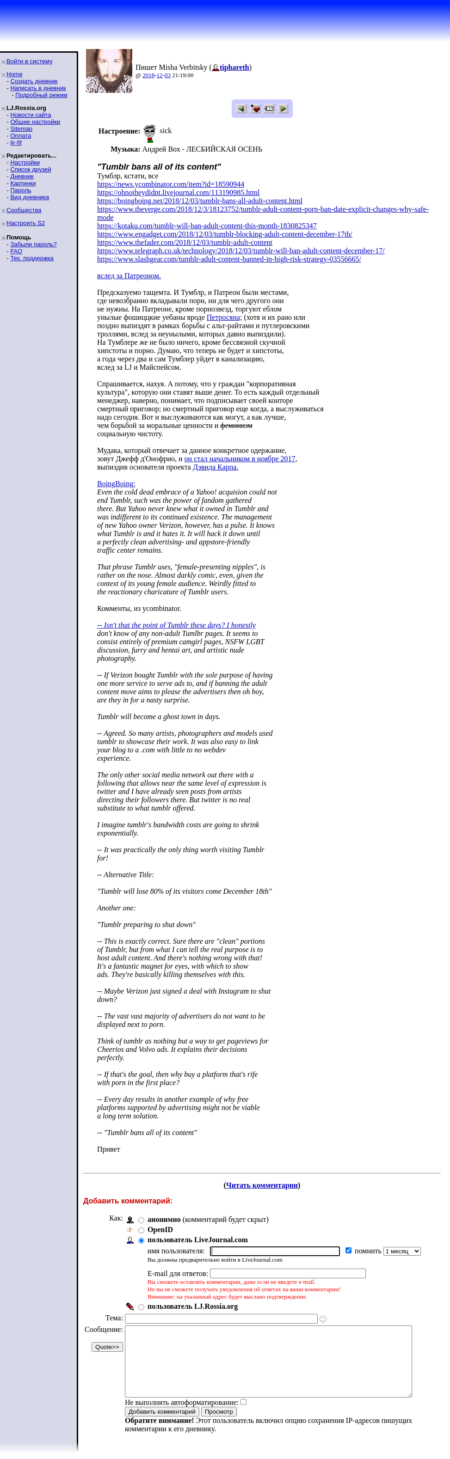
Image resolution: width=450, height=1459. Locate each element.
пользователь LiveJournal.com (198, 1231)
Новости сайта (30, 114)
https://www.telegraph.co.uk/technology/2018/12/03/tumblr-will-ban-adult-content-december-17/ (241, 242)
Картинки (23, 183)
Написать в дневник (38, 88)
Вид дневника (29, 197)
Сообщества (24, 210)
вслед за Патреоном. (129, 267)
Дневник (21, 176)
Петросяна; (224, 309)
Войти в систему (29, 61)
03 (168, 75)
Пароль (20, 190)
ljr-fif (16, 142)
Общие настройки (35, 121)
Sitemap (21, 128)
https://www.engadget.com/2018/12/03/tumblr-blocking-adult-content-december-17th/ (224, 226)
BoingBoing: (116, 475)
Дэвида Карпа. (215, 459)
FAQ (16, 251)
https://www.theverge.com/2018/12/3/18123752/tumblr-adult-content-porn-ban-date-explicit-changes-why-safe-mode (271, 209)
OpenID (160, 1221)
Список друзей (30, 169)
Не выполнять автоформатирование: (182, 1408)
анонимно (164, 1211)
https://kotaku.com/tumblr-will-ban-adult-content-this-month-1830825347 (207, 217)
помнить (369, 1242)
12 (160, 75)
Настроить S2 (25, 223)
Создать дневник (33, 81)
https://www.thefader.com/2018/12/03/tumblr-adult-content (184, 234)
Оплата (20, 135)
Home (14, 74)
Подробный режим (41, 95)
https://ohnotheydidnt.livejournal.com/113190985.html (178, 192)
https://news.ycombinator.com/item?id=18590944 (170, 184)
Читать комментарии (266, 1177)
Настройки (25, 162)
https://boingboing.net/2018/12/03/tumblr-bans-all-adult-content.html (199, 201)
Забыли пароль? (33, 244)
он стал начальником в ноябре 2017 (240, 450)
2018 (148, 75)
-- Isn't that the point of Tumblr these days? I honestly (176, 617)
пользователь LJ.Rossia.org (193, 1298)
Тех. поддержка (31, 258)
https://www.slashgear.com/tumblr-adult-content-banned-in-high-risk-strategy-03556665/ (229, 251)
